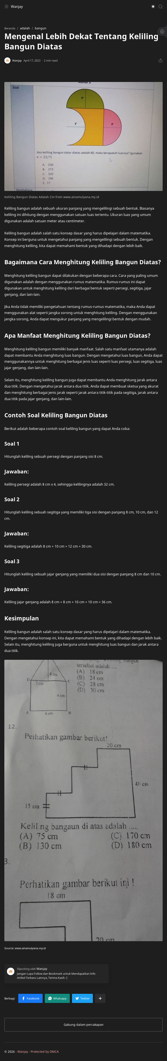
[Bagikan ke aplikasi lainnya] (100, 998)
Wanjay (17, 6)
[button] (153, 6)
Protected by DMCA (45, 1051)
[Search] (160, 6)
